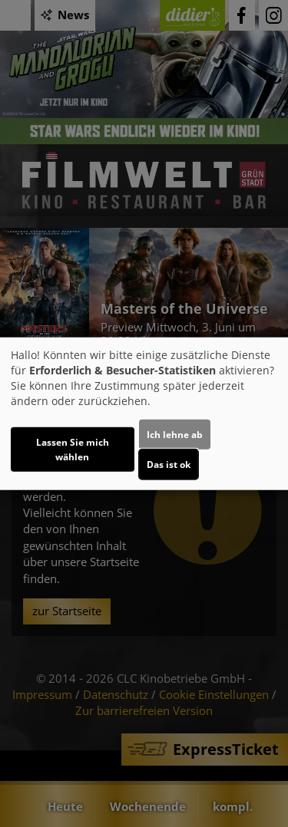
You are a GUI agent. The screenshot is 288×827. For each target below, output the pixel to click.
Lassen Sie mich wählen (72, 449)
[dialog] (144, 414)
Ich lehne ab (175, 433)
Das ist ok (168, 463)
